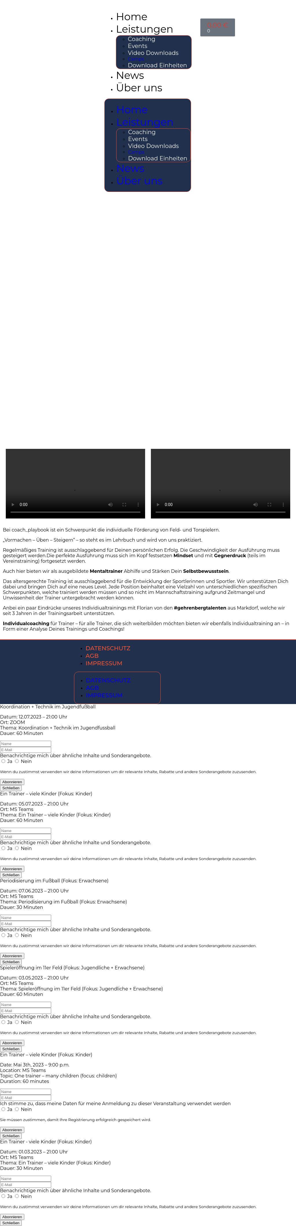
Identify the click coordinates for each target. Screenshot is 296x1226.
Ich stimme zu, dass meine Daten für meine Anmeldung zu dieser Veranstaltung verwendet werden (115, 1103)
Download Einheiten (157, 65)
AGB (92, 655)
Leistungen (144, 29)
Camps (136, 59)
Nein (23, 761)
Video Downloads (153, 52)
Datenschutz (108, 648)
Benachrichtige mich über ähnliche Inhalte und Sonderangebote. (75, 755)
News (130, 75)
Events (137, 45)
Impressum (104, 663)
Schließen (10, 788)
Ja (7, 761)
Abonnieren (12, 782)
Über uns (139, 88)
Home (131, 16)
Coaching (141, 39)
